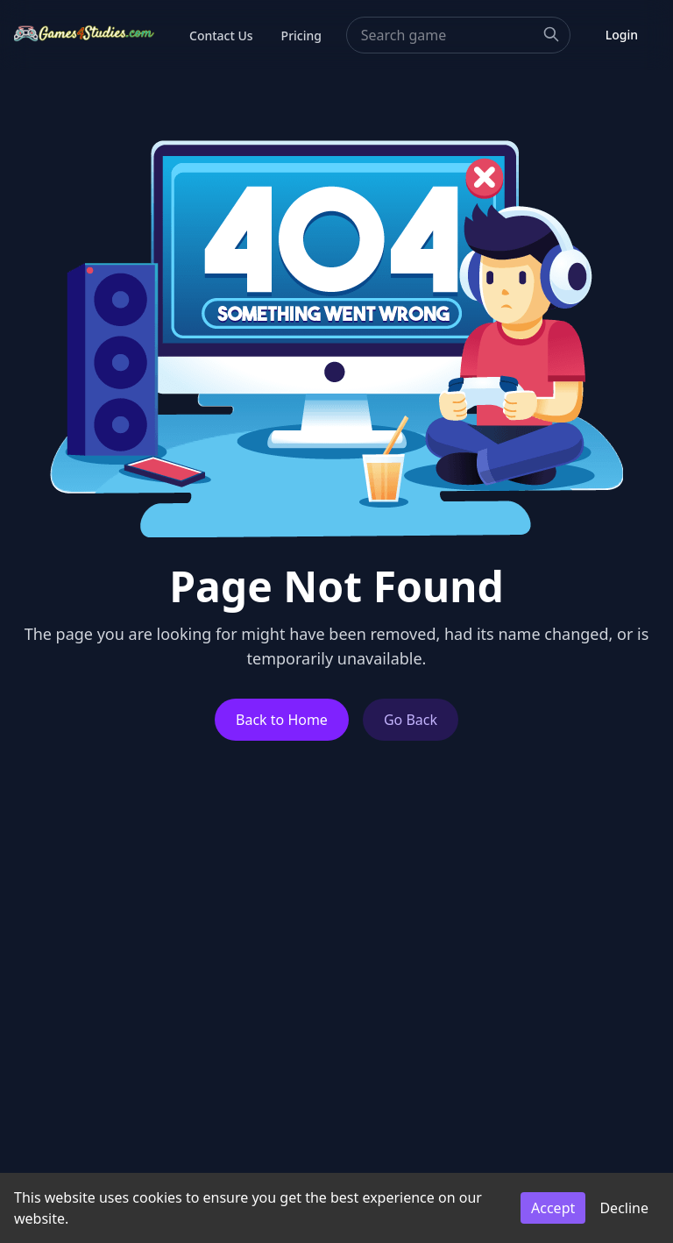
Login (622, 34)
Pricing (301, 35)
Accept (553, 1208)
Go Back (410, 719)
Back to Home (282, 719)
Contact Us (221, 35)
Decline (623, 1208)
